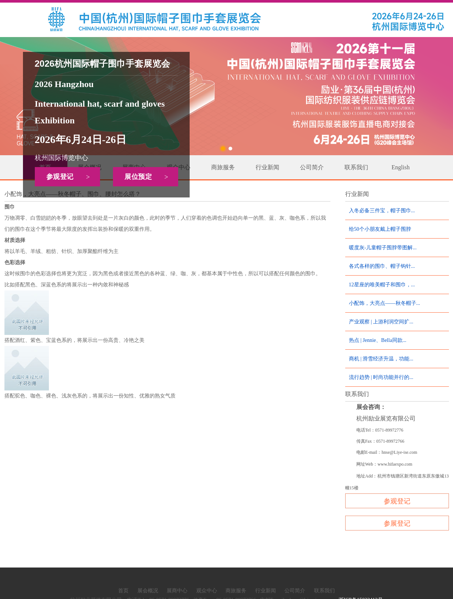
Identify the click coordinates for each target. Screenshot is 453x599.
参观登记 (71, 177)
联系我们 (356, 167)
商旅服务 (223, 167)
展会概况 (147, 590)
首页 (123, 590)
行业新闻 (267, 167)
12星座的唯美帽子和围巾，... (382, 284)
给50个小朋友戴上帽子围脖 (380, 229)
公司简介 (312, 167)
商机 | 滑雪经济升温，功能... (381, 359)
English (401, 167)
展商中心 (177, 590)
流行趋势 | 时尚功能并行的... (381, 377)
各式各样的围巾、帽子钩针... (382, 266)
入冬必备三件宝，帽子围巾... (382, 210)
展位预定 (149, 177)
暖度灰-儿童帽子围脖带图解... (383, 247)
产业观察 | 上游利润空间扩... (381, 322)
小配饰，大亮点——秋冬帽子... (384, 303)
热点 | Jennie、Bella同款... (378, 340)
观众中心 (206, 590)
